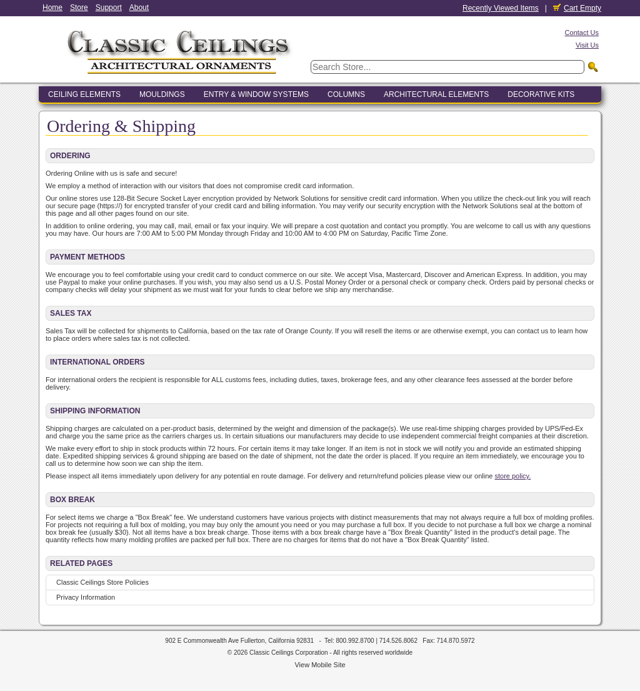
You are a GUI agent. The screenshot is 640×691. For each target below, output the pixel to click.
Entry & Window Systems (256, 94)
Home (52, 7)
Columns (346, 94)
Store (79, 7)
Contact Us (582, 32)
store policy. (512, 476)
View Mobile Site (319, 664)
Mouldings (162, 94)
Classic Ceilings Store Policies (102, 582)
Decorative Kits (541, 94)
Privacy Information (85, 597)
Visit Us (587, 45)
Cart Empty (577, 8)
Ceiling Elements (84, 94)
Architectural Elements (436, 94)
